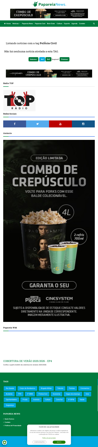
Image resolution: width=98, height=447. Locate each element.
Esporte (67, 24)
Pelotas (72, 388)
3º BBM (30, 394)
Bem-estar (51, 24)
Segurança (10, 405)
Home (7, 24)
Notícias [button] (16, 24)
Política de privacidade (49, 438)
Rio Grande (10, 388)
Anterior (33, 59)
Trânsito (60, 388)
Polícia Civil (42, 394)
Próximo (64, 59)
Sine (87, 394)
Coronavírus (84, 388)
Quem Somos (9, 419)
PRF (19, 394)
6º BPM (71, 400)
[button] (94, 23)
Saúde (82, 400)
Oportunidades (11, 400)
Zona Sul (59, 400)
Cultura (59, 24)
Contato (82, 24)
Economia (56, 394)
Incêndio (36, 400)
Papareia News (27, 24)
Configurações (39, 442)
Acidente (9, 394)
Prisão (25, 400)
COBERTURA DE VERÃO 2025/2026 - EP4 (27, 361)
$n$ (42, 59)
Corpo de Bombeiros (27, 388)
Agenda (74, 24)
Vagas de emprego (73, 394)
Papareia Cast (40, 24)
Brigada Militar (46, 388)
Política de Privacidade (13, 425)
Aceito (59, 442)
